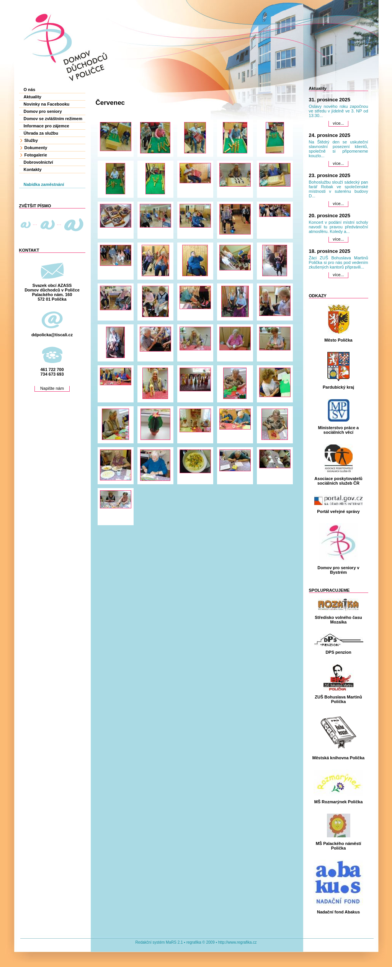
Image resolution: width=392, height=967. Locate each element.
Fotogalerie (35, 155)
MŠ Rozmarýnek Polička (338, 801)
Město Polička (338, 340)
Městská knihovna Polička (338, 757)
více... (338, 123)
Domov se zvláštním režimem (53, 118)
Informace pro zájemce (46, 126)
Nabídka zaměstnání (44, 184)
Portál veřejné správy (338, 511)
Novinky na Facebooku (47, 104)
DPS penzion (338, 652)
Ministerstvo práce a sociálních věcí (338, 430)
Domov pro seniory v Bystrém (338, 570)
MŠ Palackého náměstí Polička (338, 845)
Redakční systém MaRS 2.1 (159, 942)
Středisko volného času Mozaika (338, 619)
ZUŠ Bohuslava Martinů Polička (338, 699)
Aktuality (32, 96)
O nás (30, 89)
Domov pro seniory (43, 111)
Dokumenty (35, 147)
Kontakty (33, 169)
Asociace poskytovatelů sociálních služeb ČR (338, 480)
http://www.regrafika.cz (237, 942)
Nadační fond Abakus (338, 912)
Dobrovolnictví (38, 162)
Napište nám (52, 388)
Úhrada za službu (41, 133)
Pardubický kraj (338, 387)
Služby (31, 140)
